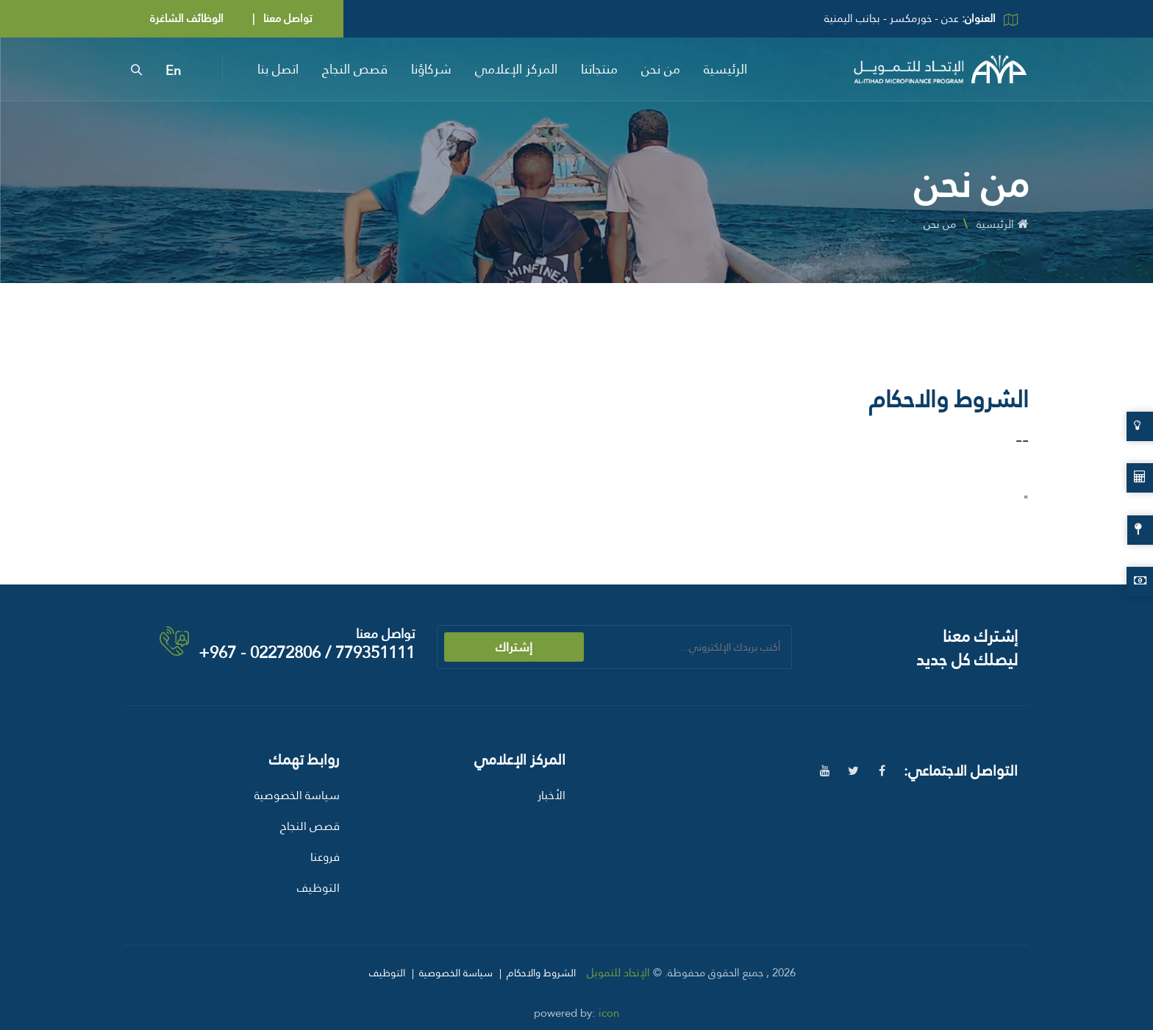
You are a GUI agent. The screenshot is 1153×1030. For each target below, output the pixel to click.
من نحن (660, 69)
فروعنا (325, 857)
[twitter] (853, 771)
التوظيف (318, 887)
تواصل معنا (286, 18)
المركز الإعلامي (516, 69)
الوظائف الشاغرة (187, 18)
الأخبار (551, 795)
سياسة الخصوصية (297, 795)
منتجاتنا (599, 69)
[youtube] (825, 771)
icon (609, 1013)
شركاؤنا (431, 69)
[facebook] (882, 771)
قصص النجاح (355, 69)
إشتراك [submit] (514, 647)
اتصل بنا (278, 69)
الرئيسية (725, 69)
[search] (136, 69)
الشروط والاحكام (541, 972)
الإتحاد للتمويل (618, 972)
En (173, 70)
